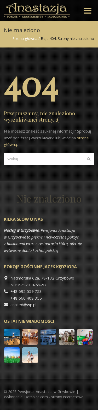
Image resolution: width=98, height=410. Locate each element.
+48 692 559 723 (26, 291)
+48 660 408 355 (26, 298)
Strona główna (25, 38)
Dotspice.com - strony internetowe (53, 396)
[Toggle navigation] (87, 10)
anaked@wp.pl (23, 304)
